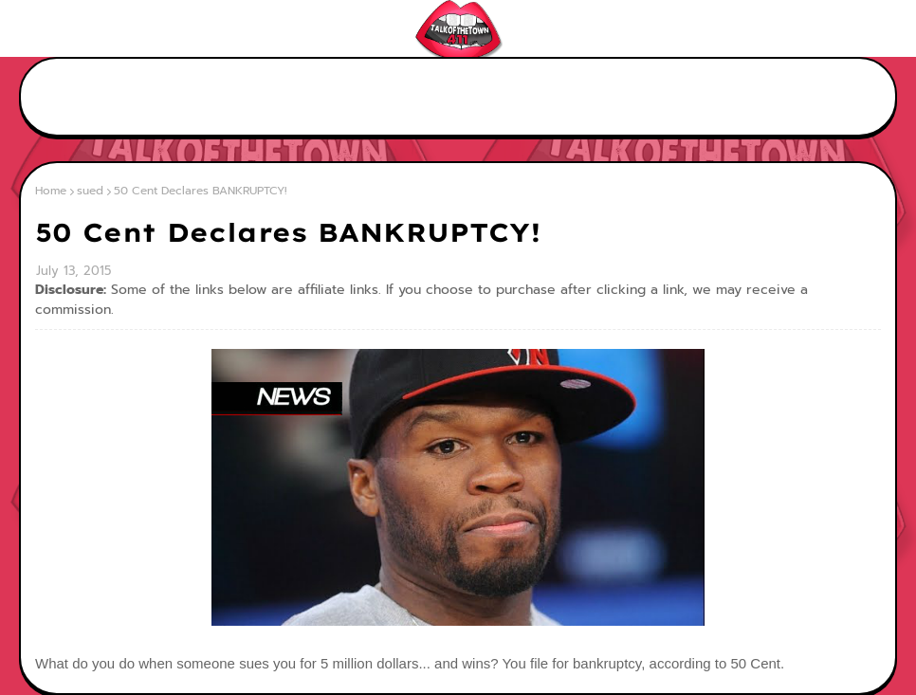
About (87, 28)
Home (31, 28)
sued (90, 190)
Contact (152, 28)
